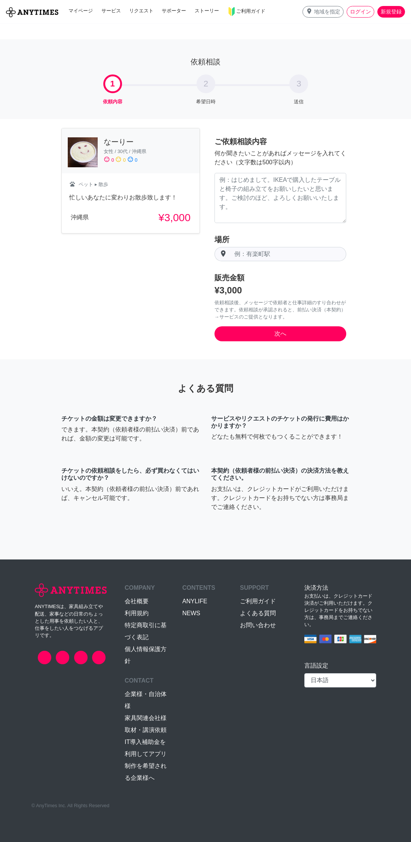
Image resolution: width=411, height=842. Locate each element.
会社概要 (137, 601)
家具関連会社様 (146, 718)
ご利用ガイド (258, 601)
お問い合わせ (258, 625)
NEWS (191, 613)
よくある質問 (258, 613)
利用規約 (137, 613)
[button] (323, 12)
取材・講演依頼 (146, 730)
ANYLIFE (194, 601)
